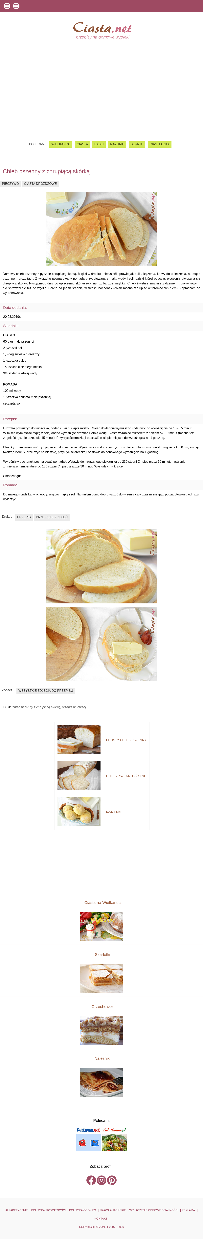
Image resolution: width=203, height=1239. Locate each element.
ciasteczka (159, 144)
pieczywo (10, 183)
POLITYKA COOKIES (82, 1210)
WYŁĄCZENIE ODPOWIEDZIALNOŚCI (153, 1210)
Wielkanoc (60, 144)
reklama (188, 1210)
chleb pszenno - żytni (125, 776)
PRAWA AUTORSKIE (113, 1210)
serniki (137, 144)
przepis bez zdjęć (52, 517)
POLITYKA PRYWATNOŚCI (48, 1210)
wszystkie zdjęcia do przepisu (45, 690)
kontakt (100, 1218)
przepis (24, 517)
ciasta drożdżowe (40, 183)
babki (99, 144)
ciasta (82, 144)
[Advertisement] (101, 102)
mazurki (117, 144)
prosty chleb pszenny (126, 740)
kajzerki (113, 812)
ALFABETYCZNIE (16, 1210)
